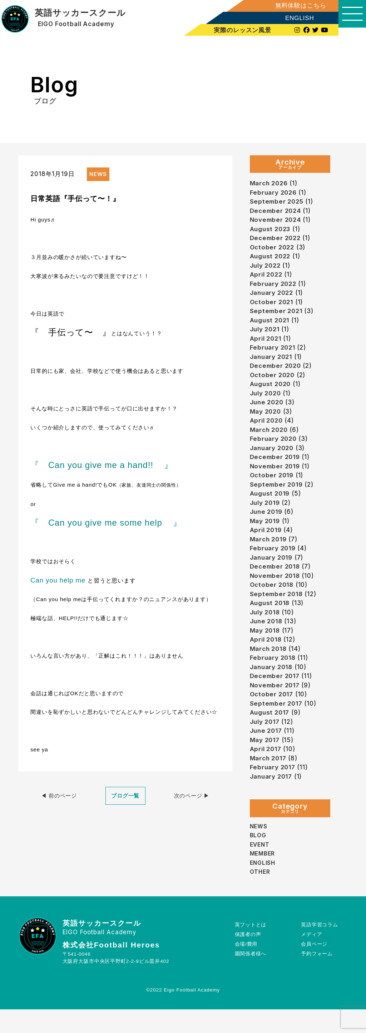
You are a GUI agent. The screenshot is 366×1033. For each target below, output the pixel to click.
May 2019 (266, 534)
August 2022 (272, 259)
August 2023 (272, 231)
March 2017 (270, 781)
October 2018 (273, 600)
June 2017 (267, 752)
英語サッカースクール (80, 13)
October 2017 (273, 714)
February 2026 (275, 193)
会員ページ (314, 967)
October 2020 (274, 383)
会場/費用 (246, 967)
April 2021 (267, 345)
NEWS (259, 849)
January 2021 (273, 364)
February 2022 (275, 288)
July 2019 (266, 515)
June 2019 (268, 525)
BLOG (258, 858)
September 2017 (278, 724)
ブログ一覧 (125, 795)
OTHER (261, 895)
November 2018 (277, 591)
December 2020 (277, 373)
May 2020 (267, 420)
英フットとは (251, 948)
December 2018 (277, 582)
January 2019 (273, 572)
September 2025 (278, 202)
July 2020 (267, 402)
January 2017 (273, 800)
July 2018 (266, 629)
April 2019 (267, 544)
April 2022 (268, 278)
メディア (311, 958)
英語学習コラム (319, 948)
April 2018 (267, 657)
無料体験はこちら (292, 5)
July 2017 (266, 743)
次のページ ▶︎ (192, 795)
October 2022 (274, 250)
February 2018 (275, 676)
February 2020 (275, 449)
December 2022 (277, 240)
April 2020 (268, 430)
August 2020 (272, 392)
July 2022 (267, 269)
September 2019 (278, 496)
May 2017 (266, 762)
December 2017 (277, 695)
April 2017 (267, 771)
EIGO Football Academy (76, 24)
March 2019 (270, 553)
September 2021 (278, 316)
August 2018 (271, 619)
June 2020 (268, 411)
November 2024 (278, 221)
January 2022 (274, 297)
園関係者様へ (251, 977)
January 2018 (273, 686)
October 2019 (273, 487)
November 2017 (277, 705)
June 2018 (268, 638)
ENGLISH (291, 18)
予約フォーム (317, 977)
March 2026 (271, 183)
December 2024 (277, 212)
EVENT (260, 868)
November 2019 (277, 477)
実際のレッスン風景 (235, 30)
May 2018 (266, 648)
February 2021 (274, 354)
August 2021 (271, 326)
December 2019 (277, 468)
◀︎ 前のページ (59, 795)
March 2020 (271, 439)
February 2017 (274, 790)
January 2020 (274, 458)
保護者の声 (248, 958)
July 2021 (266, 335)
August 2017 (271, 733)
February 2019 (275, 563)
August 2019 (271, 506)
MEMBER (263, 877)
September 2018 (278, 610)
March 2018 (270, 667)
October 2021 (273, 307)
